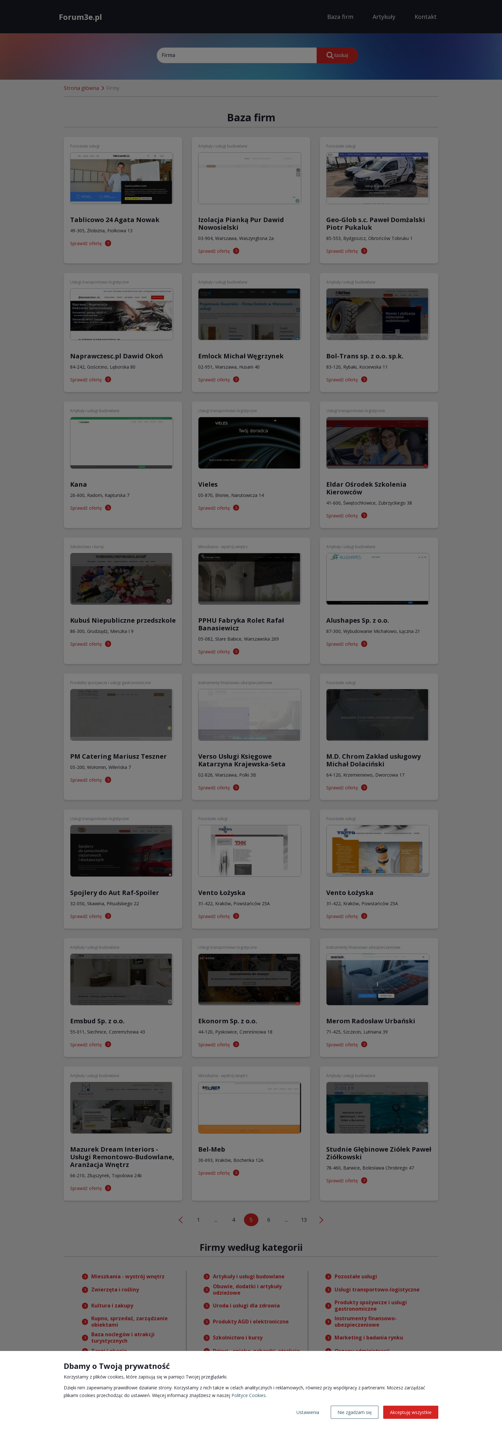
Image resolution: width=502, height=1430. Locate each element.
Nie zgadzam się (354, 1412)
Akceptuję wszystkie (411, 1412)
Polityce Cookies (248, 1395)
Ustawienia (307, 1412)
